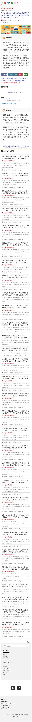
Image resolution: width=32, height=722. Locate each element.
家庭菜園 (8, 543)
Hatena (15, 74)
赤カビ (11, 404)
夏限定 (8, 202)
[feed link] (19, 688)
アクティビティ (7, 670)
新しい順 (14, 100)
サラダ (9, 606)
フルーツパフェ (8, 439)
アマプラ (13, 508)
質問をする (6, 668)
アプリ (26, 576)
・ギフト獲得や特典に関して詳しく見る (13, 78)
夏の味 (5, 202)
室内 (10, 167)
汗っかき (7, 301)
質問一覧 (5, 666)
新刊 (26, 558)
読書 (8, 560)
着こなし (6, 526)
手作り (16, 331)
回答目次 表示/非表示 (9, 103)
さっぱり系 (27, 367)
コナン (16, 508)
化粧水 (15, 370)
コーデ (27, 523)
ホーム (3, 699)
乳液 (10, 370)
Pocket (21, 74)
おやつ (26, 182)
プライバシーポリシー (8, 704)
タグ (4, 674)
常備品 (3, 387)
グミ (26, 199)
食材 (7, 387)
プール (26, 419)
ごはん (6, 606)
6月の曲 (26, 342)
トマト (26, 541)
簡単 (5, 578)
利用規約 (4, 701)
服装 (8, 633)
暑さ (4, 593)
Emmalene (16, 716)
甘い (16, 439)
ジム (26, 454)
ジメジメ (26, 284)
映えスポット (10, 17)
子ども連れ (6, 167)
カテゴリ (5, 672)
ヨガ (9, 456)
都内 (12, 167)
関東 (6, 422)
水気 (8, 404)
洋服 (3, 526)
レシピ (12, 606)
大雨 (28, 385)
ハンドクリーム (5, 370)
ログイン (21, 92)
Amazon (26, 506)
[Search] (26, 3)
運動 (11, 456)
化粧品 (12, 370)
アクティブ (3, 100)
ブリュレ (15, 491)
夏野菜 (5, 474)
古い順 (18, 100)
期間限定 (12, 202)
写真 (4, 17)
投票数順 (9, 100)
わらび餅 (26, 329)
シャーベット (10, 491)
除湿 (6, 286)
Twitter (10, 74)
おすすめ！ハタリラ (13, 714)
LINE (25, 74)
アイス (26, 489)
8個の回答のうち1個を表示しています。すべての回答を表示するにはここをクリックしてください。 (16, 147)
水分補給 (11, 618)
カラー (26, 631)
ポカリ (4, 618)
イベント (26, 165)
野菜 (11, 543)
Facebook (4, 74)
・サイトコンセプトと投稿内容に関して (13, 80)
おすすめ (26, 603)
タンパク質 (6, 184)
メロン (13, 439)
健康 (3, 474)
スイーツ (6, 331)
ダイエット (11, 184)
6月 (25, 234)
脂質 (15, 184)
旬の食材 (10, 474)
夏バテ (26, 591)
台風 (26, 385)
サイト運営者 (5, 706)
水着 (3, 422)
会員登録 (10, 92)
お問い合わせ (5, 708)
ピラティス (5, 456)
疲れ (6, 593)
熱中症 (15, 618)
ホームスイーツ (11, 331)
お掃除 (26, 402)
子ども (26, 217)
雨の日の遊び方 (5, 219)
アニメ (9, 508)
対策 (27, 299)
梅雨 (16, 17)
